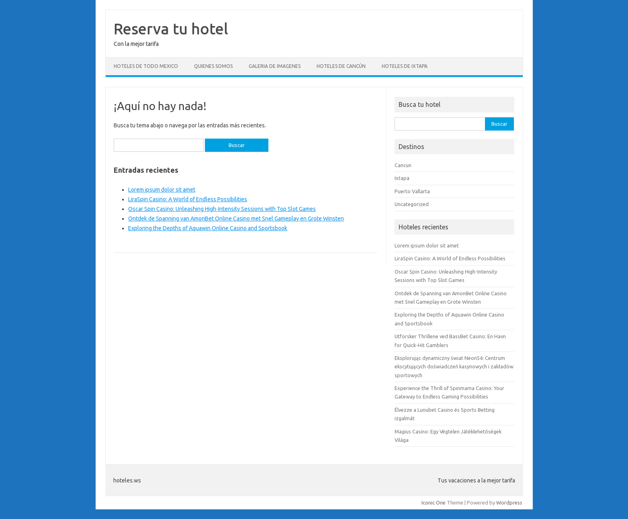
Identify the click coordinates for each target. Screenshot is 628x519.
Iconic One (433, 502)
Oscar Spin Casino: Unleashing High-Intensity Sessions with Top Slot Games (222, 209)
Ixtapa (402, 178)
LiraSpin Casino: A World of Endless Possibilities (187, 199)
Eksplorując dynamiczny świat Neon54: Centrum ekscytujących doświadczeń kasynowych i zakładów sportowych (454, 366)
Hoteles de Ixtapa (405, 66)
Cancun (403, 165)
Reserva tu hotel (171, 28)
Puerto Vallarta (412, 191)
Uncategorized (412, 204)
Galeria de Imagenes (275, 66)
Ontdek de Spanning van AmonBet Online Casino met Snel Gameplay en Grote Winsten (236, 218)
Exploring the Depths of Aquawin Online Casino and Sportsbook (207, 228)
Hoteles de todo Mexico (146, 66)
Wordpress (509, 502)
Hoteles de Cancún (341, 66)
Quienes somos (213, 66)
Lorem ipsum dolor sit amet (161, 189)
